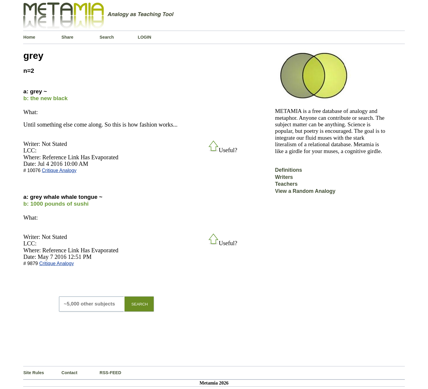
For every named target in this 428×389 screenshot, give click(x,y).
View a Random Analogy (305, 191)
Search (107, 37)
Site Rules (33, 372)
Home (29, 37)
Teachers (286, 184)
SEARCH (139, 304)
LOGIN (144, 37)
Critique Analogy (59, 170)
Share (67, 37)
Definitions (288, 170)
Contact (70, 372)
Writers (284, 177)
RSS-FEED (110, 372)
